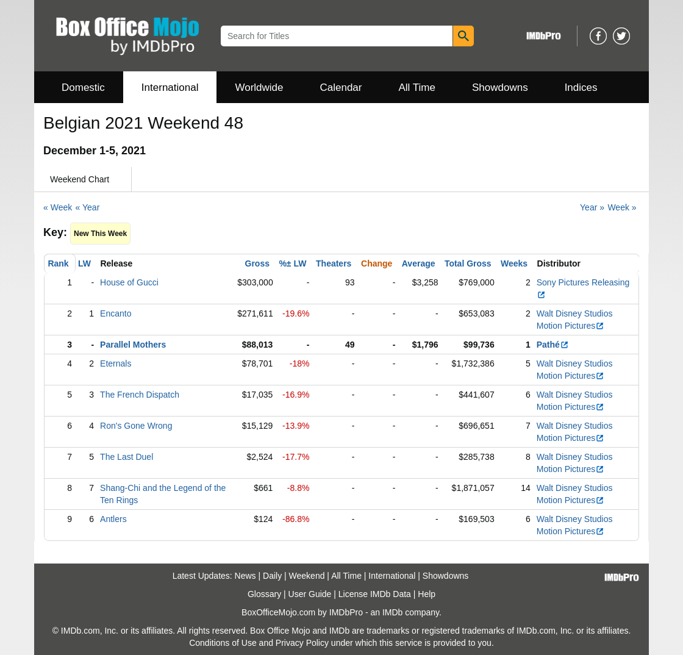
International (170, 87)
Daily (272, 576)
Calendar (341, 87)
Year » (592, 207)
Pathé (553, 344)
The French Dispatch (139, 394)
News (245, 576)
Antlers (113, 519)
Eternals (115, 363)
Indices (581, 87)
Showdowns (500, 87)
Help (426, 594)
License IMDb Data (374, 594)
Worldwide (259, 87)
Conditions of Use (223, 643)
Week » (621, 207)
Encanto (115, 313)
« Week (57, 207)
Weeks (514, 263)
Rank (58, 263)
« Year (88, 207)
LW (84, 263)
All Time (417, 87)
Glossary (264, 594)
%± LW (292, 263)
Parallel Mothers (133, 344)
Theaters (333, 263)
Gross (257, 263)
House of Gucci (129, 282)
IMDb (392, 612)
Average (418, 263)
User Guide (310, 594)
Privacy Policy (302, 643)
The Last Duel (126, 457)
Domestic (83, 87)
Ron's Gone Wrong (136, 426)
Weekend (307, 576)
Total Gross (468, 263)
